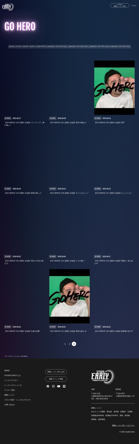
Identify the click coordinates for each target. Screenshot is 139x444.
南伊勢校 (101, 419)
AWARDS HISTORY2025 (120, 47)
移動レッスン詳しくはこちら (123, 425)
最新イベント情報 (56, 379)
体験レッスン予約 (120, 5)
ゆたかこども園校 (98, 412)
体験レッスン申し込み (56, 372)
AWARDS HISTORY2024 (99, 47)
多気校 (116, 412)
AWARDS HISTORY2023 (78, 47)
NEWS (11, 47)
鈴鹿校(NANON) (97, 415)
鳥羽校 (127, 415)
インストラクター (11, 380)
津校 (121, 415)
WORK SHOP (28, 47)
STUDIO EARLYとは (12, 375)
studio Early (130, 432)
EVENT (19, 47)
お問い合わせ (9, 405)
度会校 (109, 412)
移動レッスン (9, 395)
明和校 (93, 419)
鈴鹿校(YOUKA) (111, 415)
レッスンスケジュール (13, 385)
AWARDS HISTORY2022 (57, 47)
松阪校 (123, 412)
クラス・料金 (9, 390)
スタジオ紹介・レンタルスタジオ (17, 400)
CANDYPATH (40, 47)
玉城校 (129, 412)
